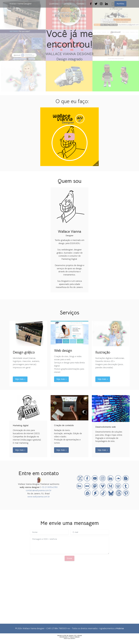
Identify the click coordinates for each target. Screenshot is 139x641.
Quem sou (53, 3)
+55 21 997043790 (49, 487)
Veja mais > (20, 379)
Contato (80, 3)
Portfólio (120, 4)
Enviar (69, 558)
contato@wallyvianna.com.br (38, 490)
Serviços (67, 3)
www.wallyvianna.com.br (38, 496)
